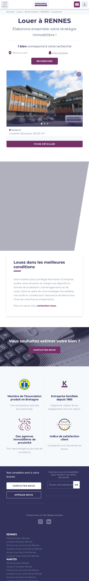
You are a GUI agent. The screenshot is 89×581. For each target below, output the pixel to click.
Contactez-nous (44, 264)
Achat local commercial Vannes (22, 509)
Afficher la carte (19, 53)
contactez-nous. (47, 220)
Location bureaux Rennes (19, 456)
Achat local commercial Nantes (22, 485)
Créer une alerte (60, 53)
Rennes (11, 449)
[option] (44, 98)
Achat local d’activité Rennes (21, 467)
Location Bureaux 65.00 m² (27, 133)
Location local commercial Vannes (24, 513)
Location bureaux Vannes (19, 506)
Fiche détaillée (44, 144)
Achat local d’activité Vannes (21, 516)
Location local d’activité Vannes (22, 520)
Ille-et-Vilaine (31, 12)
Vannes (11, 499)
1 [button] (41, 123)
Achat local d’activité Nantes (21, 492)
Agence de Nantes (15, 531)
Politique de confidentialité (61, 573)
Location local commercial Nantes (24, 488)
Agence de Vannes (15, 534)
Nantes (11, 474)
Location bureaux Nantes (19, 481)
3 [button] (47, 123)
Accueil (10, 12)
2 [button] (44, 123)
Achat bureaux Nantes (17, 477)
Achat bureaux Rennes (18, 453)
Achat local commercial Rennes (22, 460)
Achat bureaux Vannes (17, 502)
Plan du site (13, 573)
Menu (5, 5)
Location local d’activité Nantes (22, 495)
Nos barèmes (25, 573)
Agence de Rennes (16, 527)
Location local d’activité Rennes (22, 470)
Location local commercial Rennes (24, 463)
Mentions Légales (40, 573)
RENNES (44, 12)
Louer (19, 12)
